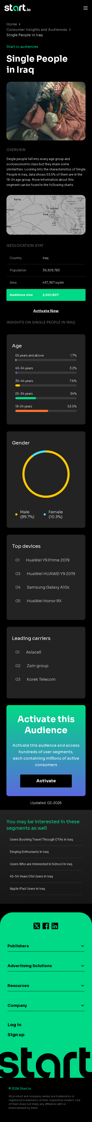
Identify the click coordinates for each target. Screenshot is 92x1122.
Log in (14, 1025)
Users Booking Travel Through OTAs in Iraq (41, 839)
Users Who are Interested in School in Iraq (41, 864)
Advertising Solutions (30, 965)
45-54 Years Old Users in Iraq (31, 876)
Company (17, 1005)
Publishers (18, 946)
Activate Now (46, 311)
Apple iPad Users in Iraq (27, 889)
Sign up (16, 1034)
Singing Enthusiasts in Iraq (29, 852)
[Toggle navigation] (84, 8)
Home (11, 24)
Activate (46, 781)
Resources (18, 985)
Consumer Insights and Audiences (36, 29)
